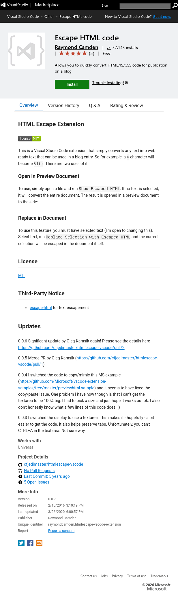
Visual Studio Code (23, 16)
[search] (144, 6)
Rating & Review (126, 105)
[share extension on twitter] (21, 544)
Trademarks (159, 575)
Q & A (94, 105)
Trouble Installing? (110, 82)
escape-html (41, 307)
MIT (21, 275)
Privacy (117, 575)
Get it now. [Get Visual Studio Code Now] (162, 16)
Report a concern (61, 531)
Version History (63, 105)
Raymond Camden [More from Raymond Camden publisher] (76, 46)
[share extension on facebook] (30, 544)
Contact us (88, 575)
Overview (28, 105)
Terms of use (136, 575)
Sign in (106, 5)
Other (49, 16)
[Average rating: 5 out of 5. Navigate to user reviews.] (76, 53)
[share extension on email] (39, 544)
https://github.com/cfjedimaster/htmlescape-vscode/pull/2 (71, 347)
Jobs (104, 575)
